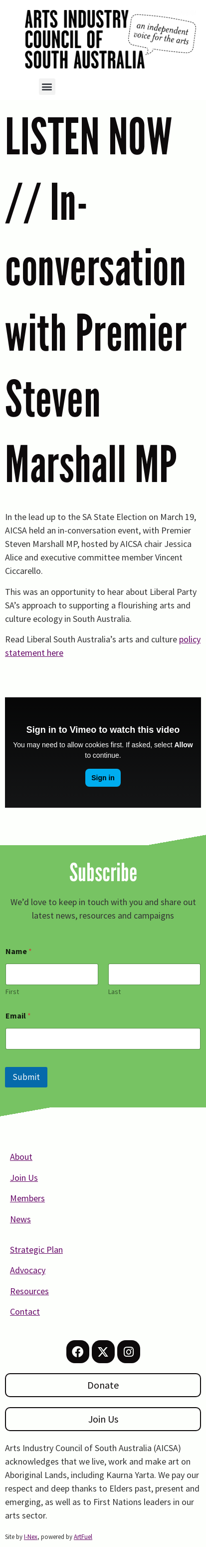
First (12, 992)
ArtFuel (83, 1537)
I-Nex (30, 1537)
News (20, 1219)
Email (18, 1016)
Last (114, 992)
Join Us (24, 1177)
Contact (25, 1311)
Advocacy (27, 1270)
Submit (26, 1076)
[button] (47, 86)
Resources (29, 1291)
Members (27, 1198)
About (21, 1156)
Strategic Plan (36, 1249)
